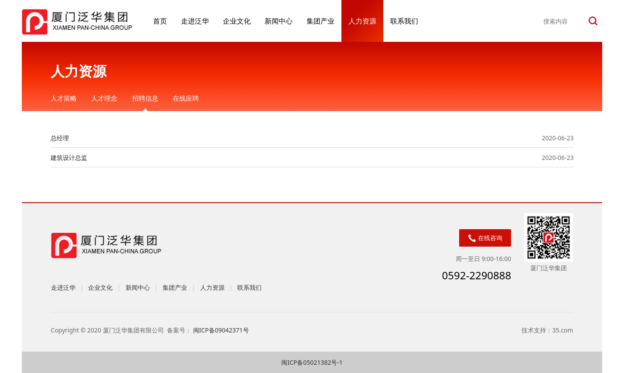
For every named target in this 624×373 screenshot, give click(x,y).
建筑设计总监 (69, 157)
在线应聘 (186, 98)
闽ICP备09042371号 (222, 330)
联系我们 (404, 21)
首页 (160, 21)
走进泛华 (195, 21)
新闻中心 (279, 21)
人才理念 (104, 98)
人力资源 (362, 21)
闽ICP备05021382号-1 (312, 362)
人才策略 (64, 98)
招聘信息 (145, 98)
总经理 (60, 138)
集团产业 (320, 21)
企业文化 (237, 21)
